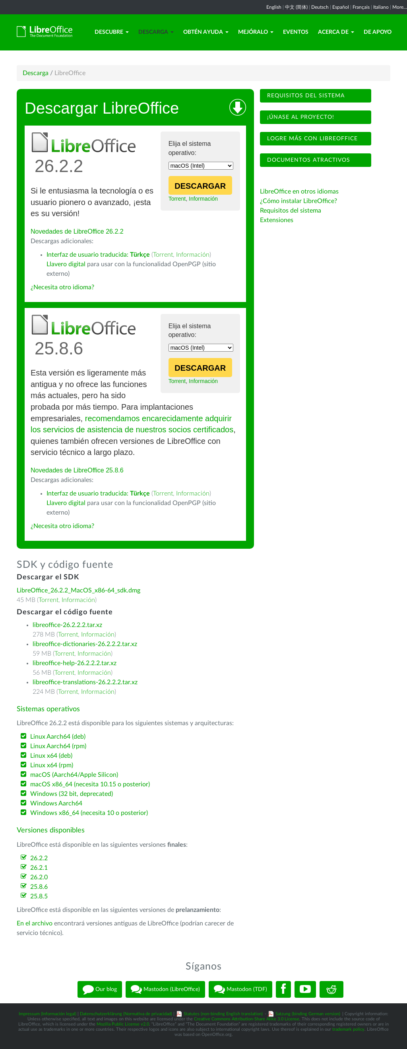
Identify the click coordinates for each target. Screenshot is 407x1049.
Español (340, 7)
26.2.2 (39, 858)
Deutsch (320, 7)
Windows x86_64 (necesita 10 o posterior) (89, 813)
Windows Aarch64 (56, 803)
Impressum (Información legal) (47, 1014)
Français (361, 7)
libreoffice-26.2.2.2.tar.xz (67, 625)
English (273, 7)
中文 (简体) (296, 7)
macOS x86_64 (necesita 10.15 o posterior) (90, 784)
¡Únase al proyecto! (299, 117)
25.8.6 (39, 887)
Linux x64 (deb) (51, 756)
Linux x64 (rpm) (51, 765)
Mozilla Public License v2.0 (123, 1024)
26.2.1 (39, 868)
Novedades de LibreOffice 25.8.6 (77, 470)
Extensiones (276, 220)
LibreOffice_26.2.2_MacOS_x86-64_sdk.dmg (78, 590)
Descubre (112, 32)
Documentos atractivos (307, 160)
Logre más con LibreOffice (311, 138)
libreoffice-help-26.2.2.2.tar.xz (74, 663)
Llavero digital (66, 264)
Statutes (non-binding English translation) (223, 1014)
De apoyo (377, 32)
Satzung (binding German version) (307, 1014)
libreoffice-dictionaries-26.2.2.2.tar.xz (85, 644)
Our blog (100, 989)
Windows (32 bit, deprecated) (71, 794)
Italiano (381, 7)
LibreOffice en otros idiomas (299, 191)
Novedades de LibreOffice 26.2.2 (77, 231)
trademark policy (348, 1029)
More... (399, 7)
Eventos (295, 32)
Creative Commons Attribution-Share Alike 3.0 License (246, 1019)
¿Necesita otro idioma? (62, 287)
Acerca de (336, 32)
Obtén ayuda (206, 32)
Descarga (156, 32)
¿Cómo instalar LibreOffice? (298, 201)
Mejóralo (255, 32)
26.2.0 (39, 877)
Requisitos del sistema (305, 96)
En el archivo (34, 923)
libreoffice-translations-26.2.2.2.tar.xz (85, 682)
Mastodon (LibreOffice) (165, 989)
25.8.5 (39, 896)
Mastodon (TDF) (240, 989)
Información (203, 198)
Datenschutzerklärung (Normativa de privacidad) (126, 1014)
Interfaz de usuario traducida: (98, 255)
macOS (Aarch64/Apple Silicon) (74, 775)
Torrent (177, 198)
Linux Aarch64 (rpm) (58, 746)
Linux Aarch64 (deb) (57, 737)
